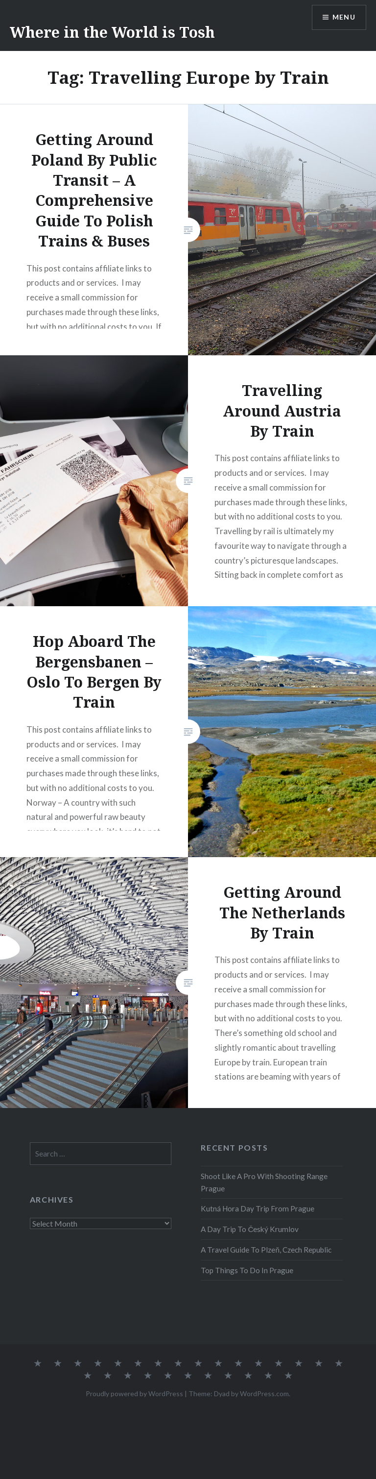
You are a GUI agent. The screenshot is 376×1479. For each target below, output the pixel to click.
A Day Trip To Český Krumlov (250, 1229)
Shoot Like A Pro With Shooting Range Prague (264, 1182)
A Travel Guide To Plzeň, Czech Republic (266, 1249)
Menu (343, 17)
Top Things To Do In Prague (247, 1270)
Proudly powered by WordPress (134, 1393)
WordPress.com (264, 1393)
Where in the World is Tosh (112, 32)
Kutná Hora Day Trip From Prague (257, 1208)
